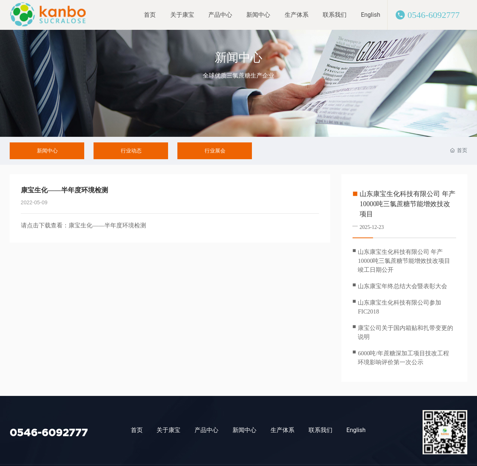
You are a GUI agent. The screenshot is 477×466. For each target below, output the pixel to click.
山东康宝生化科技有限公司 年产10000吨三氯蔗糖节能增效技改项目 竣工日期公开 (404, 261)
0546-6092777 (433, 15)
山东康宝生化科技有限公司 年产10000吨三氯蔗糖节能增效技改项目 (407, 204)
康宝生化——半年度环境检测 (107, 225)
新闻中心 (238, 57)
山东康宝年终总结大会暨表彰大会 (402, 286)
